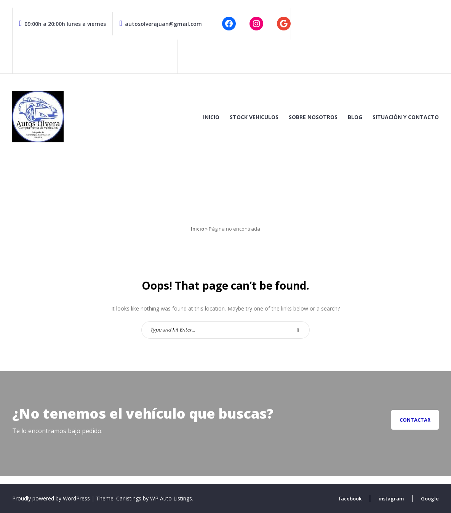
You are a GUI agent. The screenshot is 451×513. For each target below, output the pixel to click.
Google (430, 498)
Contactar (415, 419)
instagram (391, 498)
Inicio (211, 117)
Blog (355, 117)
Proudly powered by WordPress (51, 498)
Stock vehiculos (254, 117)
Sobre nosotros (313, 117)
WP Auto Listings (171, 498)
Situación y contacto (406, 117)
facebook (350, 498)
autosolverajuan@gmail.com (160, 23)
